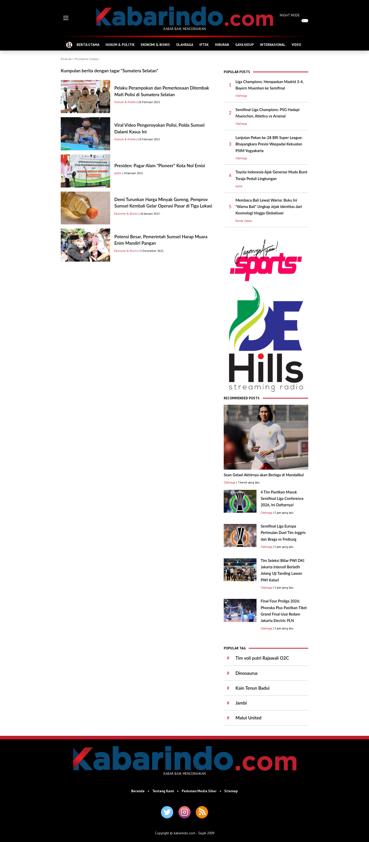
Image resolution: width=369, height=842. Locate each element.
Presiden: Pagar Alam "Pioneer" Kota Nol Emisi (159, 165)
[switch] (304, 20)
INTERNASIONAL (272, 44)
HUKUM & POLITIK (120, 44)
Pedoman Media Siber (199, 791)
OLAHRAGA (184, 44)
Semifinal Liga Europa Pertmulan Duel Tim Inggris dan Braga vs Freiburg (283, 532)
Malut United (248, 717)
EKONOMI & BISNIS (155, 44)
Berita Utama (243, 221)
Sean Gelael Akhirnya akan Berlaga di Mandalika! (264, 475)
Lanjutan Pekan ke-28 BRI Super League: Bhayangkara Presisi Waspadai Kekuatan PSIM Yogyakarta (268, 144)
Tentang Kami (163, 791)
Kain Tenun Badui (252, 688)
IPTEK (204, 44)
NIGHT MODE (290, 15)
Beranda (66, 59)
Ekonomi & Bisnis (126, 213)
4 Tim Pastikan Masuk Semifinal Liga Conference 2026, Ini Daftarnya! (282, 498)
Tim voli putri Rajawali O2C (262, 658)
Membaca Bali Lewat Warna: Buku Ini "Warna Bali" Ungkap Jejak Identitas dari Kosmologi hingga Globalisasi (268, 206)
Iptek (117, 173)
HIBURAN (222, 44)
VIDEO (296, 44)
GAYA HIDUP (244, 44)
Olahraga (241, 95)
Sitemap (231, 791)
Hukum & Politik (125, 102)
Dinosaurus (246, 673)
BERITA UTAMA (88, 44)
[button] (66, 18)
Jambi (241, 703)
